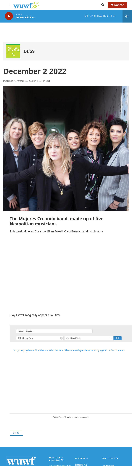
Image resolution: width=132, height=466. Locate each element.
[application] (66, 273)
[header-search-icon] (103, 4)
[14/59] (13, 51)
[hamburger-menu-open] (8, 5)
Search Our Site (110, 458)
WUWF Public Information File (56, 459)
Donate (119, 5)
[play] (8, 16)
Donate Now (81, 458)
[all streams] (127, 16)
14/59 (29, 51)
